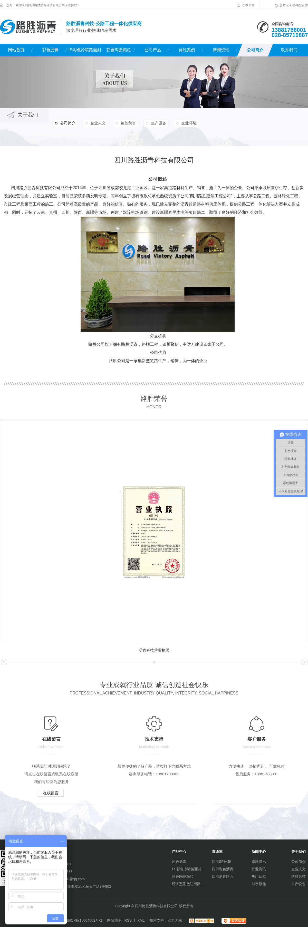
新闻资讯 (221, 50)
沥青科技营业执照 (154, 650)
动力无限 (175, 920)
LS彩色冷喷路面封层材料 (84, 52)
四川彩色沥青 (222, 869)
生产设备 (158, 123)
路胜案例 (187, 50)
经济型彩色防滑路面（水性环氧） (188, 884)
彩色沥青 (50, 50)
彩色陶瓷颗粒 (118, 50)
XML (141, 920)
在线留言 (248, 5)
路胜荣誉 (128, 123)
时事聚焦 (259, 884)
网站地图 (114, 920)
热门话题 (259, 876)
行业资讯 (259, 869)
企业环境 (189, 123)
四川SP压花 (221, 861)
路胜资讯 (259, 861)
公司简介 (255, 50)
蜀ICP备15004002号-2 (84, 920)
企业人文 (98, 123)
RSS (128, 920)
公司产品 (153, 50)
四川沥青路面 (222, 876)
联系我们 (289, 50)
